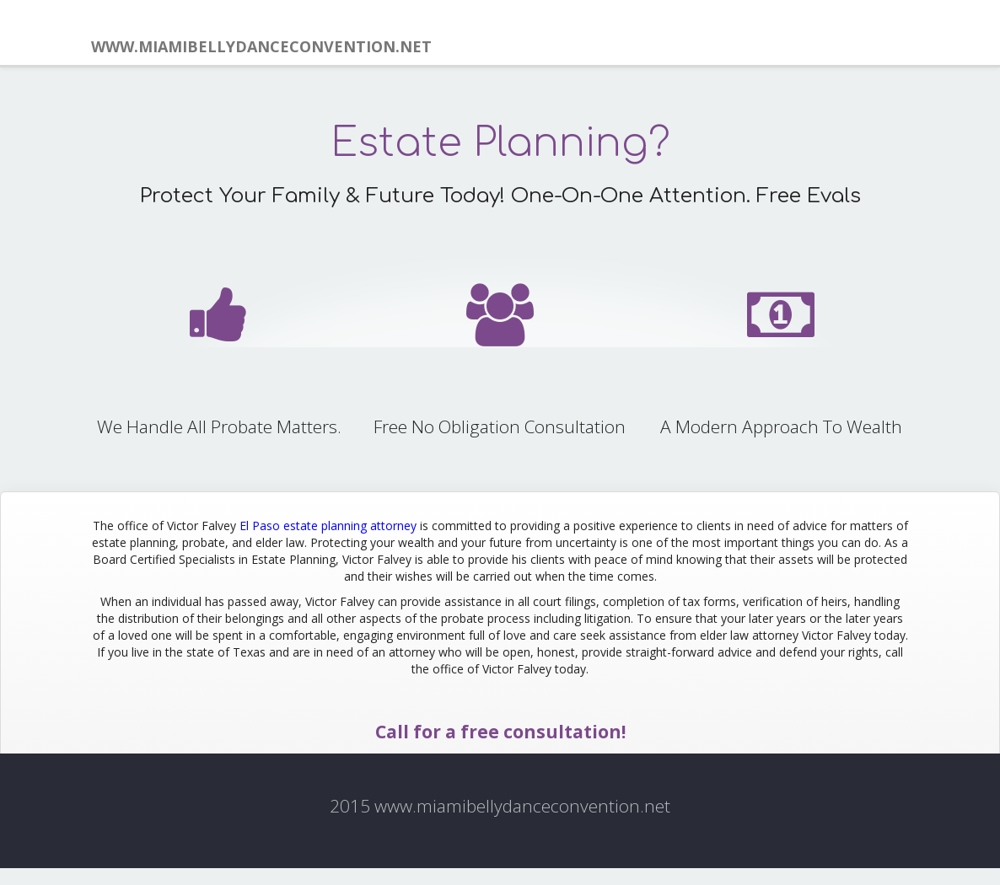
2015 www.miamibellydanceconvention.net (500, 806)
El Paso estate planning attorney (328, 526)
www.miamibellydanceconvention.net (261, 45)
